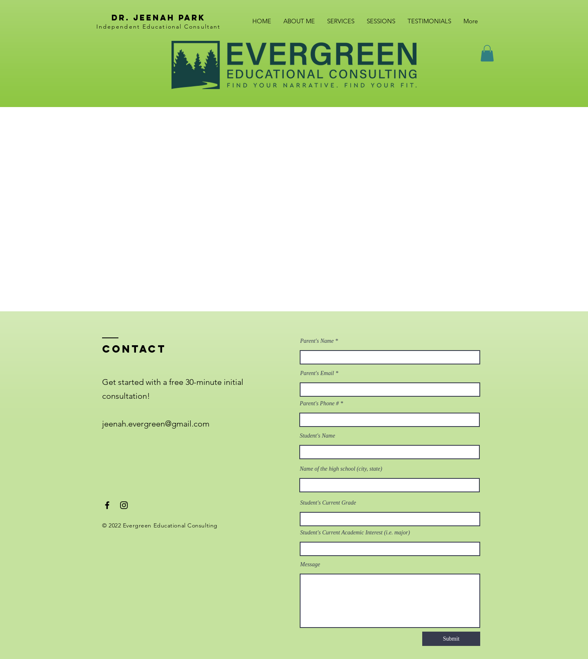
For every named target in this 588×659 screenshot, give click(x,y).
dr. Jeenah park (158, 17)
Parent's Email (317, 373)
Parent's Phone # (319, 404)
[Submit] (451, 639)
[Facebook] (107, 505)
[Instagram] (124, 505)
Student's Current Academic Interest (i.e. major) (355, 533)
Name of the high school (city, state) (341, 469)
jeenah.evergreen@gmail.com (155, 424)
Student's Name (317, 436)
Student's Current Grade (328, 503)
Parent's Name (317, 341)
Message (310, 564)
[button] (487, 53)
